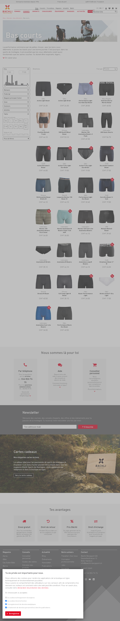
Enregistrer (14, 613)
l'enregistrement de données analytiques (21, 604)
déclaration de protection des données (32, 588)
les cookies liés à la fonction (17, 601)
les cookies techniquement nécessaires (21, 598)
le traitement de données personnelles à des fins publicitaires (28, 607)
